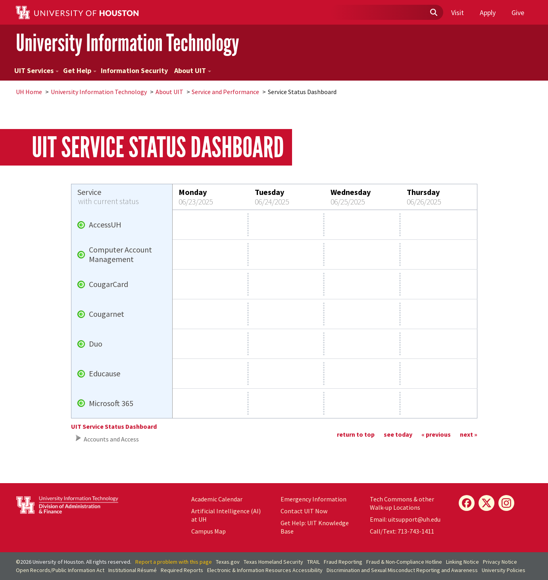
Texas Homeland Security (273, 561)
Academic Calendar (216, 499)
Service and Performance (225, 92)
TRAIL (313, 561)
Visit (457, 12)
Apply (488, 12)
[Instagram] (506, 503)
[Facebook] (467, 503)
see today (398, 434)
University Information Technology (127, 43)
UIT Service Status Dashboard (114, 426)
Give (517, 12)
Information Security (134, 70)
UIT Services (36, 70)
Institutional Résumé (132, 570)
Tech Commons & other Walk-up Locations (402, 503)
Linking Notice (462, 561)
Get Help (79, 70)
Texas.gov (228, 561)
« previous (436, 434)
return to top (356, 434)
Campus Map (208, 531)
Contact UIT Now (304, 511)
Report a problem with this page (173, 561)
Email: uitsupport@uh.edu (405, 519)
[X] (486, 503)
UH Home (29, 92)
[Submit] (433, 13)
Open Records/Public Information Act (60, 570)
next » (468, 434)
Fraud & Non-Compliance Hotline (404, 561)
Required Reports (182, 570)
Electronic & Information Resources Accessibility (265, 570)
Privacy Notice (500, 561)
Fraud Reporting (343, 561)
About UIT (192, 70)
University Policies (503, 570)
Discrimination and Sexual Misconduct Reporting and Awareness (402, 570)
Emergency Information (313, 499)
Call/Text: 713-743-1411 (402, 531)
